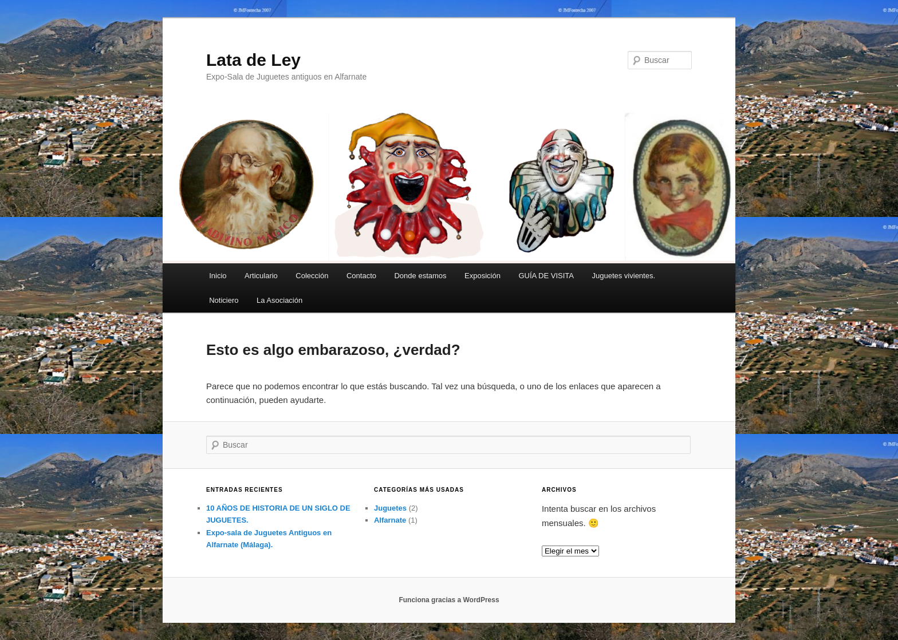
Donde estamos (420, 275)
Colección (312, 275)
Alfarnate (390, 520)
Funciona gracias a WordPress (449, 600)
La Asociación (279, 300)
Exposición (482, 275)
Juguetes (390, 508)
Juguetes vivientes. (623, 275)
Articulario (261, 275)
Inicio (217, 275)
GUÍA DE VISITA (546, 275)
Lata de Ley (253, 59)
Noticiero (223, 300)
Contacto (361, 275)
